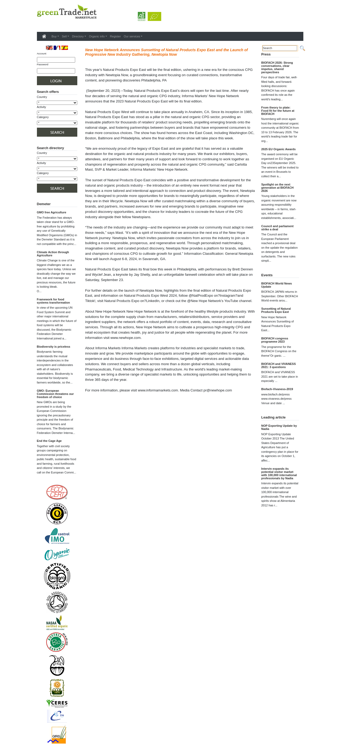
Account (41, 53)
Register (115, 36)
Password (42, 64)
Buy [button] (54, 36)
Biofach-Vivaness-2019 (277, 389)
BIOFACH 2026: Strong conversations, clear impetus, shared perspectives (277, 67)
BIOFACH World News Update (276, 285)
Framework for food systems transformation (53, 301)
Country (42, 96)
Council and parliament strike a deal (277, 228)
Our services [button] (132, 36)
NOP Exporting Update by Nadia (279, 427)
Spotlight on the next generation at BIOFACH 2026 (277, 187)
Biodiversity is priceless (53, 346)
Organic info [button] (97, 36)
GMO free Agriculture (51, 212)
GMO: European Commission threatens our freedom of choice (55, 394)
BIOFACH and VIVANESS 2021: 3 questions (278, 365)
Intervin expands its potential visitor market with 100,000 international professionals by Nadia (279, 473)
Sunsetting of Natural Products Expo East (276, 310)
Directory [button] (78, 36)
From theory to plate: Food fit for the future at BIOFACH (278, 110)
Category (43, 117)
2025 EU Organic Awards (278, 149)
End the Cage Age (49, 440)
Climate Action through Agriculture (53, 254)
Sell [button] (64, 36)
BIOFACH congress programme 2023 (274, 340)
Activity (41, 107)
